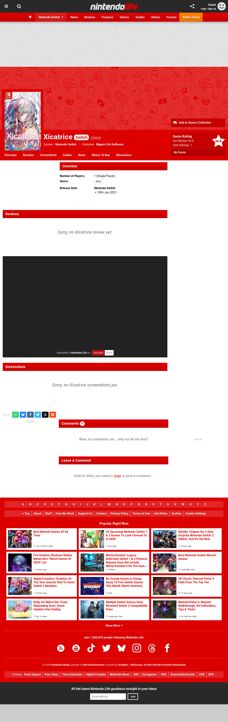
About (37, 513)
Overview (11, 155)
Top (25, 513)
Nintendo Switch (66, 144)
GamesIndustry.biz (182, 674)
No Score (180, 152)
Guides (67, 155)
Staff (48, 513)
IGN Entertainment (93, 664)
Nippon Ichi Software (110, 144)
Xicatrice (66, 137)
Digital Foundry (96, 674)
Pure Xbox (51, 674)
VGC (163, 674)
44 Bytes (123, 664)
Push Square (32, 674)
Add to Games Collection (192, 122)
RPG (98, 181)
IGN (136, 674)
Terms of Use (141, 513)
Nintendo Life (79, 352)
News (81, 155)
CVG (201, 674)
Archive (176, 513)
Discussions (124, 155)
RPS (211, 674)
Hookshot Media (60, 664)
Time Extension (72, 674)
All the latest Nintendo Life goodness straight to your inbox (114, 689)
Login (203, 8)
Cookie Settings (195, 513)
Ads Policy (161, 513)
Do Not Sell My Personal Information (165, 664)
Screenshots (48, 155)
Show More (114, 625)
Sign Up (212, 8)
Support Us (85, 513)
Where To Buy (101, 155)
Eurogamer (149, 674)
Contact (101, 513)
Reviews (28, 155)
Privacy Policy (119, 513)
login (117, 476)
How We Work (65, 513)
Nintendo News (120, 674)
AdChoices (136, 664)
